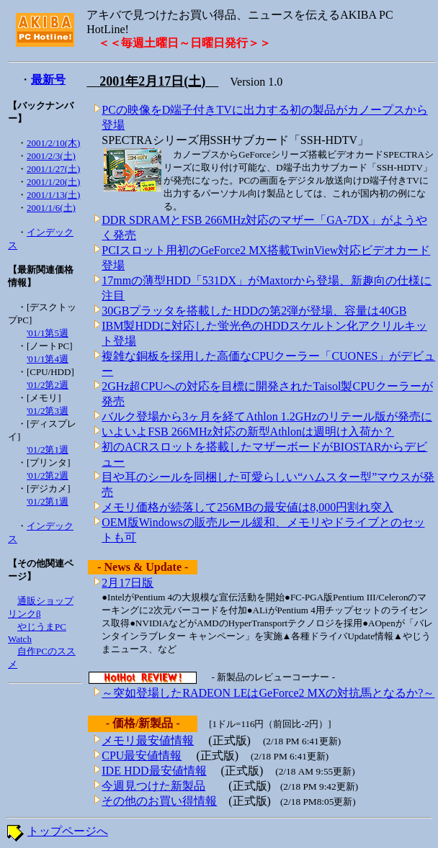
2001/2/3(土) (51, 155)
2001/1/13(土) (53, 194)
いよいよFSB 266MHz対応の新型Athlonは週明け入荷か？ (248, 431)
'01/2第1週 (47, 449)
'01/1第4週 (47, 358)
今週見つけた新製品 (153, 786)
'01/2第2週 (47, 384)
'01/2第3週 (47, 410)
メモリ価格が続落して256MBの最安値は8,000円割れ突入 (247, 507)
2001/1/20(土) (53, 181)
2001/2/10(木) (53, 142)
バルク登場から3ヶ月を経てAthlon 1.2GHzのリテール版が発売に (267, 416)
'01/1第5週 (47, 333)
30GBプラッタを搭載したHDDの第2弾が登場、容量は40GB (254, 311)
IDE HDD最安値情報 (154, 770)
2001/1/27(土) (53, 168)
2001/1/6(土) (51, 207)
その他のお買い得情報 (159, 801)
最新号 (48, 79)
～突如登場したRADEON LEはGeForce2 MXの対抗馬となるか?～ (268, 693)
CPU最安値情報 (142, 755)
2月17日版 (127, 583)
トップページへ (67, 831)
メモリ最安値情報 (148, 740)
